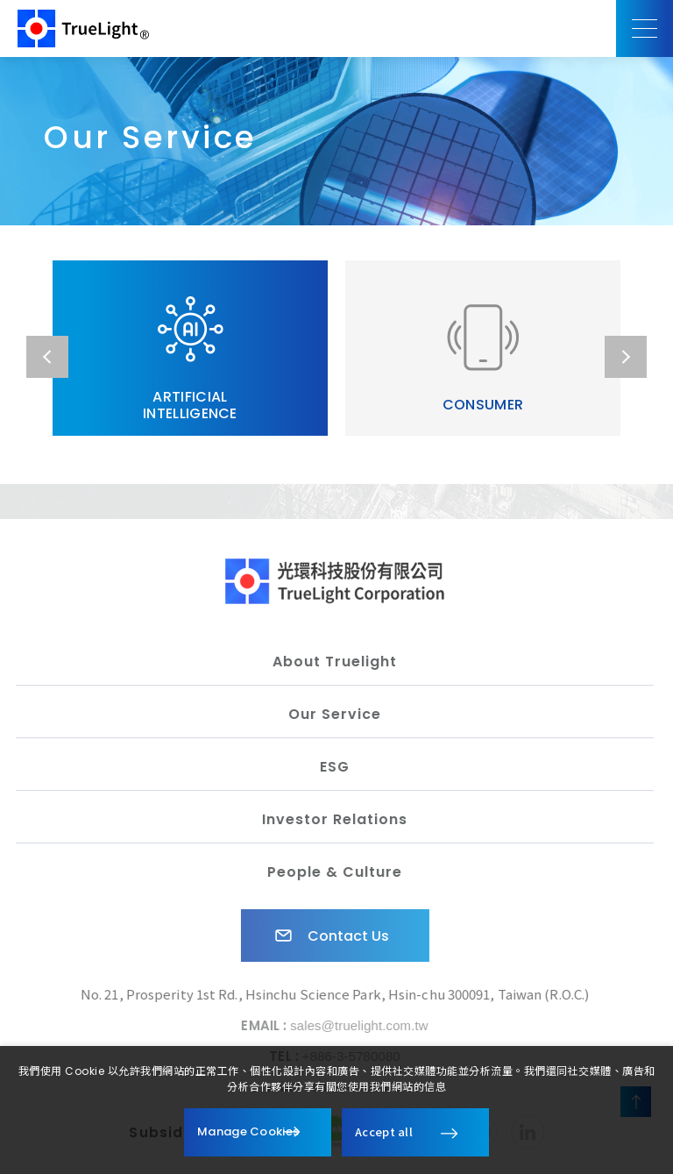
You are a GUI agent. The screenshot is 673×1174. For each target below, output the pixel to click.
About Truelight (329, 661)
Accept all (384, 1131)
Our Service (329, 714)
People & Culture (329, 872)
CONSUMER (483, 357)
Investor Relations (329, 819)
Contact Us (324, 935)
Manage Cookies (248, 1131)
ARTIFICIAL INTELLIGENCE (190, 357)
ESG (329, 767)
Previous (47, 357)
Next (626, 357)
